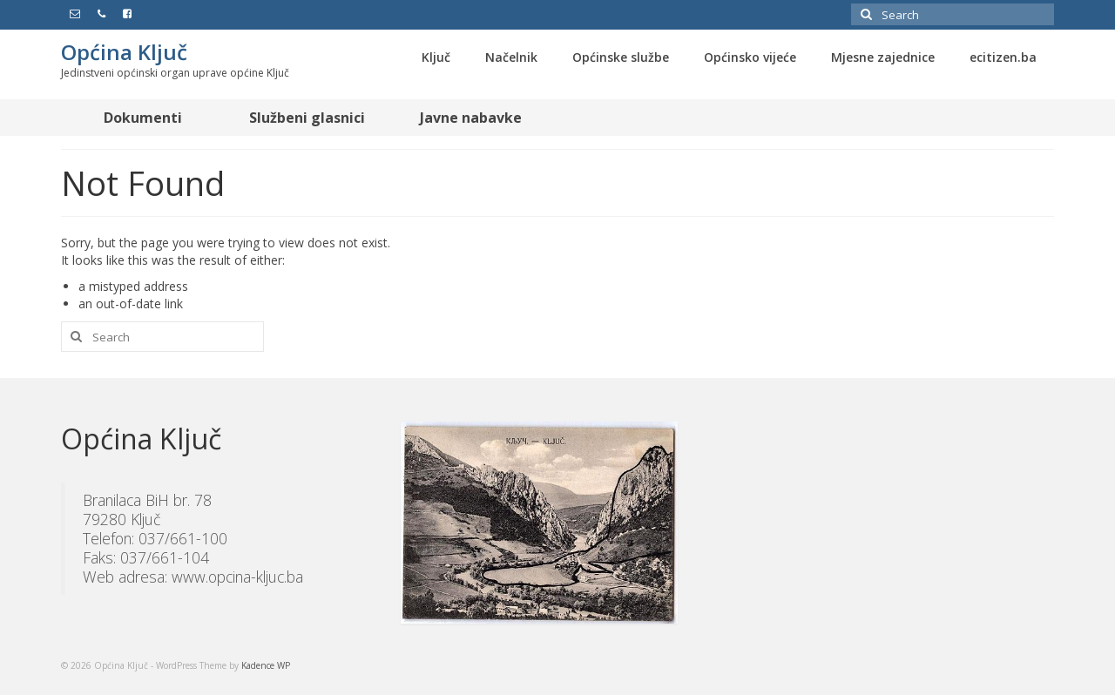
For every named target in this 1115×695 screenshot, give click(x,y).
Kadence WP (265, 665)
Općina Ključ (124, 51)
